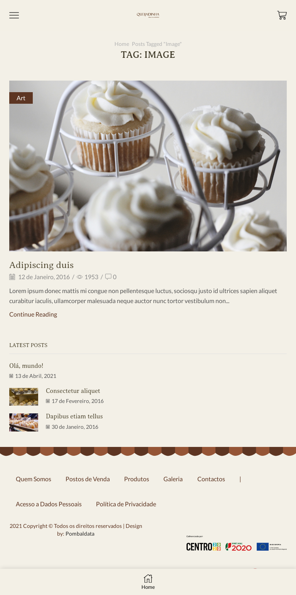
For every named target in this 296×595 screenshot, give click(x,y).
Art (21, 97)
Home (121, 43)
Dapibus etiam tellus (74, 416)
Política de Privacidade (126, 503)
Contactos (211, 478)
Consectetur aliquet (73, 391)
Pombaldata (79, 533)
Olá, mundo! (26, 365)
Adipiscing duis (41, 265)
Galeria (173, 478)
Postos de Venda (88, 478)
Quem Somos (33, 478)
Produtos (136, 478)
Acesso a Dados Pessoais (49, 503)
